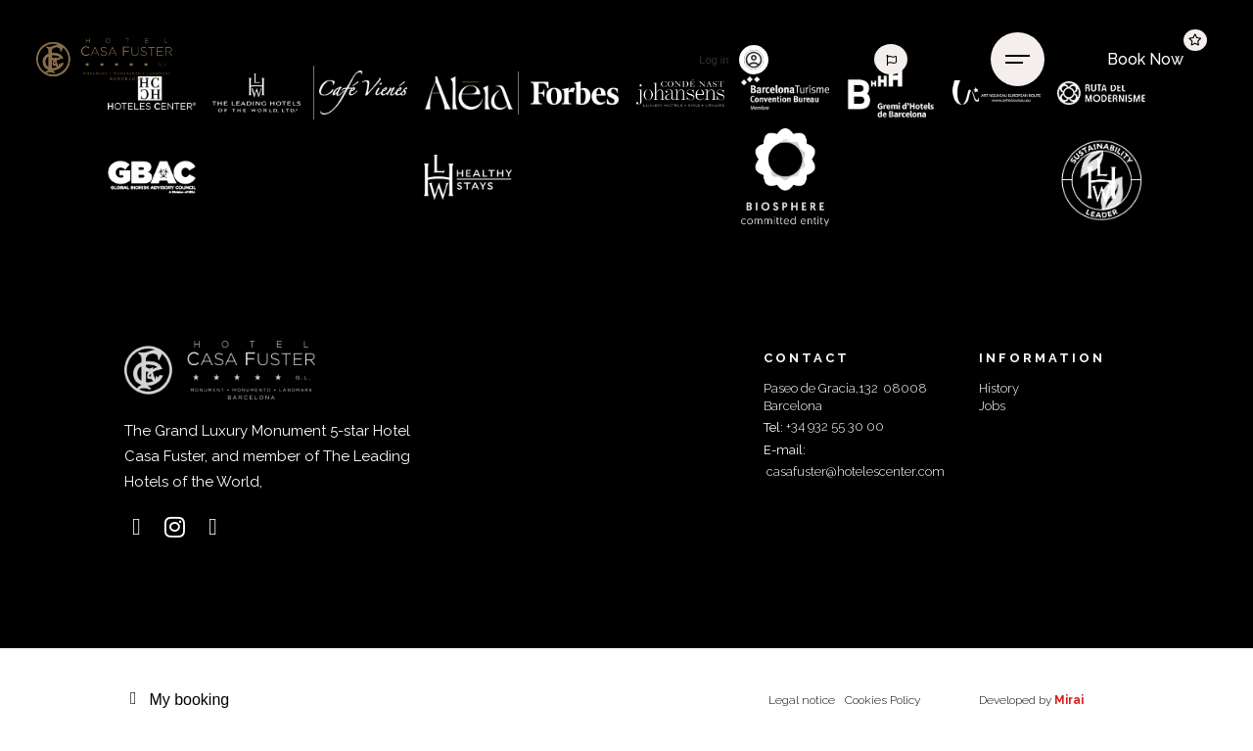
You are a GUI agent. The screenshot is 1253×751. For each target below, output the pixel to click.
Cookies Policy (882, 700)
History (999, 388)
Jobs (992, 406)
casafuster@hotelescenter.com (855, 471)
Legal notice (801, 700)
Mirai (1069, 700)
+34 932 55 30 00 (835, 426)
